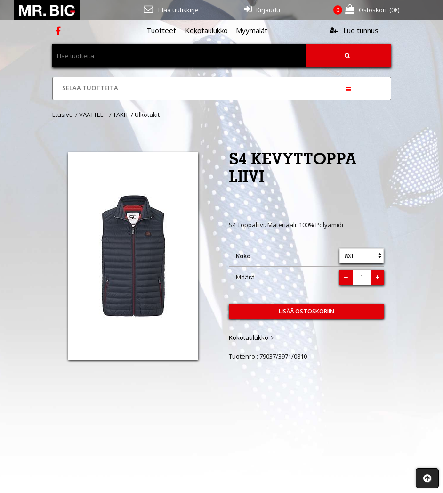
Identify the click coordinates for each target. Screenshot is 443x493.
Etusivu (62, 114)
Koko (243, 256)
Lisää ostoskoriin (306, 311)
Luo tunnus (354, 30)
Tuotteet (161, 30)
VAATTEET (93, 114)
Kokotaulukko (206, 30)
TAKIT (121, 114)
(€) (366, 10)
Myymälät (251, 30)
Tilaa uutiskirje (171, 9)
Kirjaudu (262, 9)
